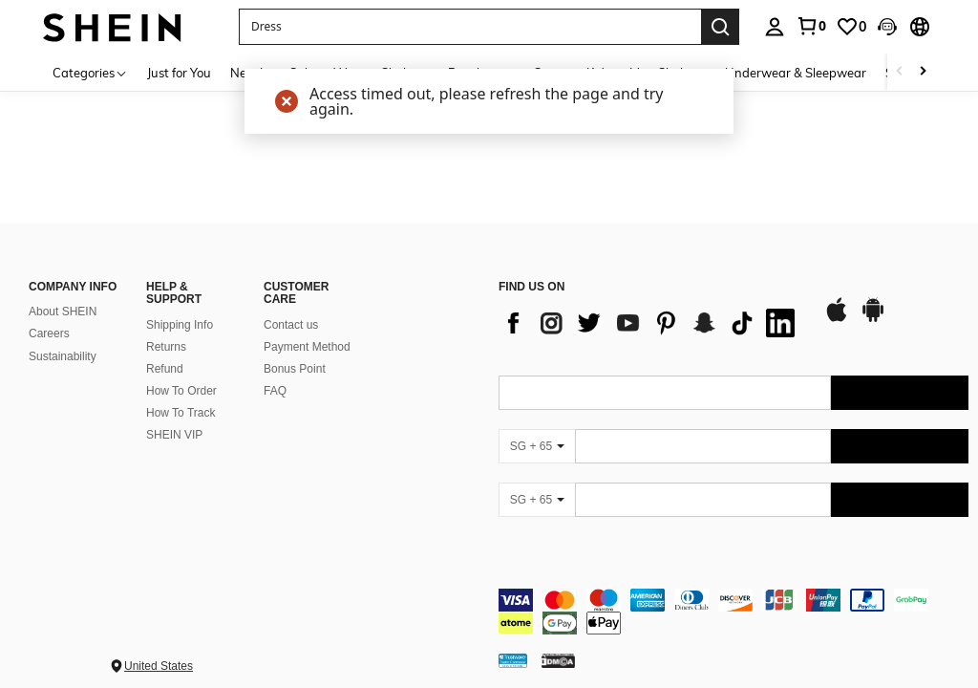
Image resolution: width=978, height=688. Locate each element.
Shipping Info (179, 310)
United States (158, 651)
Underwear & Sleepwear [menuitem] (795, 72)
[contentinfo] (733, 597)
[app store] (836, 304)
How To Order (181, 376)
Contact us (291, 310)
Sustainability (62, 341)
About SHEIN (62, 297)
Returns (166, 332)
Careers (49, 319)
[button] (470, 27)
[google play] (873, 304)
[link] (811, 25)
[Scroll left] (899, 72)
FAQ (275, 376)
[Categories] (90, 72)
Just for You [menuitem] (179, 72)
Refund (164, 354)
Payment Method (307, 332)
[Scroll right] (922, 72)
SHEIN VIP (174, 420)
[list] (651, 308)
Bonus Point (295, 354)
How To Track (180, 398)
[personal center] (774, 26)
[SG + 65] (537, 432)
